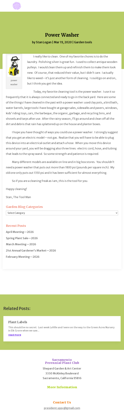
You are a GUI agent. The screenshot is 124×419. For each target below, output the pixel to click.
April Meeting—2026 (20, 232)
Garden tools (83, 42)
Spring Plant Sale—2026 (22, 238)
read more (14, 334)
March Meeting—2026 (21, 244)
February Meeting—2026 (22, 256)
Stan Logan (43, 42)
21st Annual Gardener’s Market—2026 (31, 250)
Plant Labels (17, 322)
